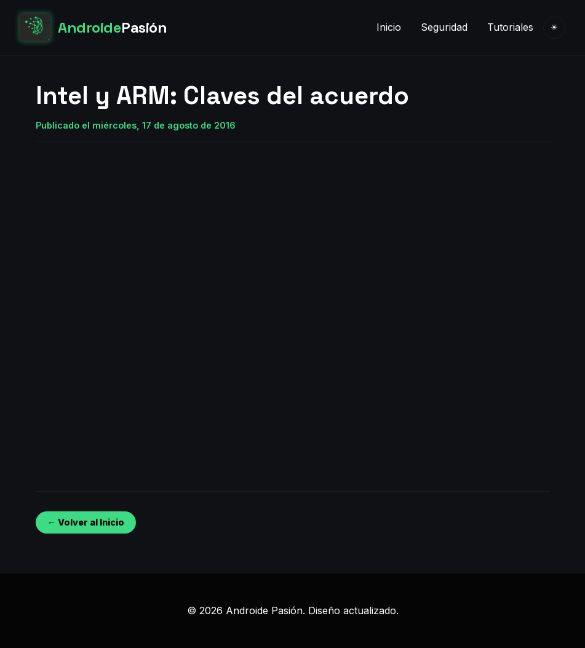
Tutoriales (510, 27)
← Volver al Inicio (85, 522)
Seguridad (444, 27)
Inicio (388, 27)
